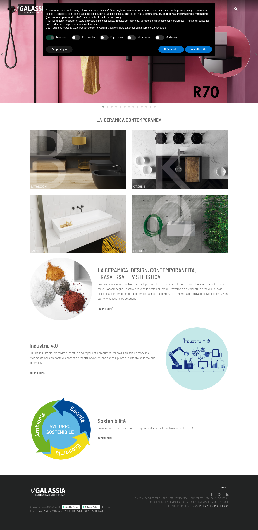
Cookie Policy (71, 507)
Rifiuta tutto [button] (171, 49)
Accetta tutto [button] (198, 49)
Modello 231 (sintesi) (53, 510)
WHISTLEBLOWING (74, 510)
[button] (103, 107)
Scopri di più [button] (59, 49)
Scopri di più (105, 308)
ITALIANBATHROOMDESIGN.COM (213, 505)
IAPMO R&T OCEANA (93, 510)
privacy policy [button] (184, 10)
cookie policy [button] (114, 17)
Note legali (106, 506)
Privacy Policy (92, 507)
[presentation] (2, 54)
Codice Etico (36, 510)
